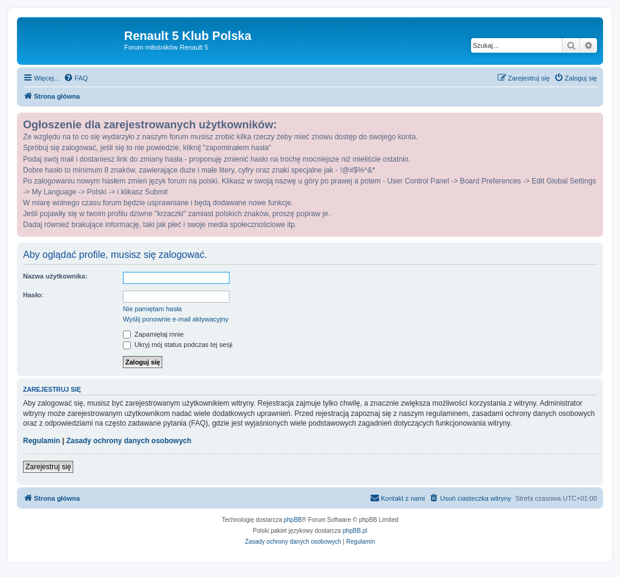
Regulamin (41, 441)
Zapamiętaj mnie (153, 334)
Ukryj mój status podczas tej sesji (177, 344)
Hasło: (33, 294)
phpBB (293, 519)
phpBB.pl (355, 530)
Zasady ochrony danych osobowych (128, 441)
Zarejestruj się (48, 467)
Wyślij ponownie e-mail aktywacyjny (175, 319)
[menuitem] (76, 78)
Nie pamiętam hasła (152, 308)
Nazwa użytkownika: (55, 276)
